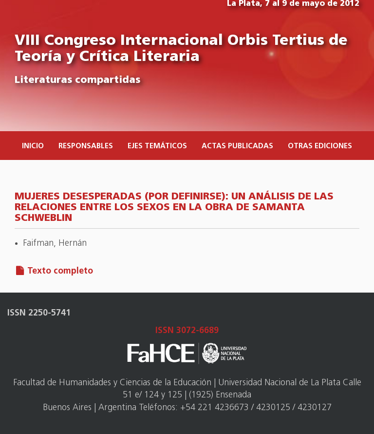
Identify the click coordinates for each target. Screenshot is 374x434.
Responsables (85, 146)
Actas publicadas (237, 146)
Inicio (33, 146)
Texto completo (60, 271)
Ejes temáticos (157, 146)
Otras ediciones (320, 146)
